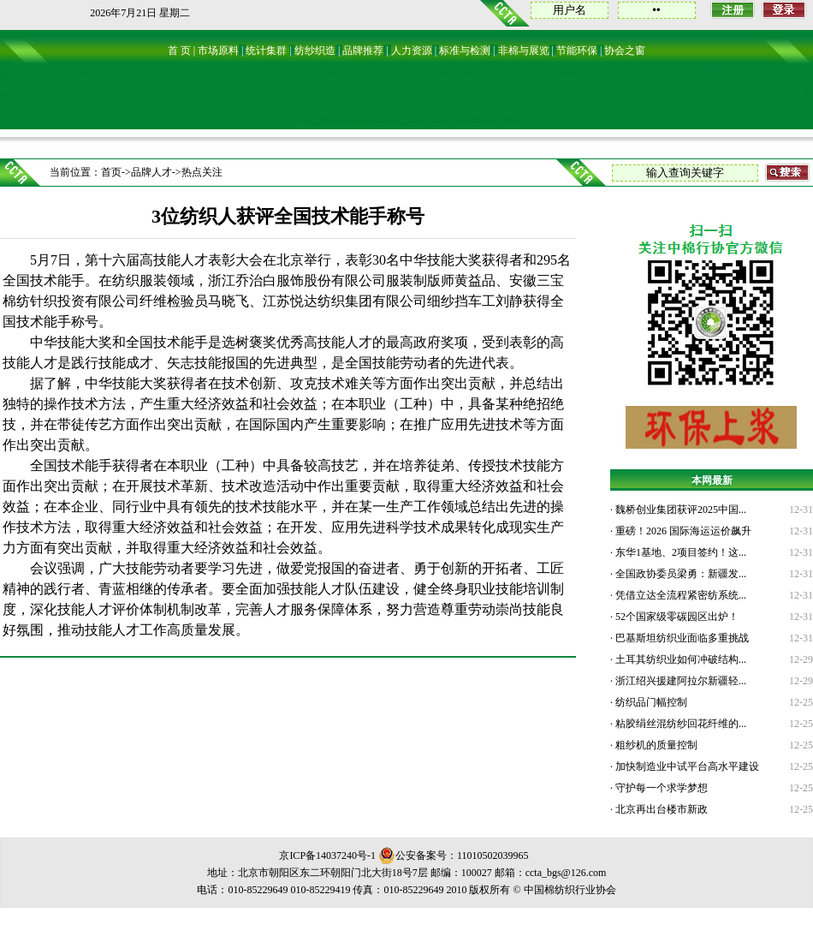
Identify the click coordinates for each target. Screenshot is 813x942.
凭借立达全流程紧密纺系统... (679, 595)
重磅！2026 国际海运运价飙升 (682, 531)
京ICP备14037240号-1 (327, 856)
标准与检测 (464, 51)
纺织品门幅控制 (650, 702)
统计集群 (266, 51)
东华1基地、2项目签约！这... (679, 552)
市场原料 (218, 51)
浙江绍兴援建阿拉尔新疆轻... (679, 681)
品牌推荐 (362, 51)
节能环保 (576, 51)
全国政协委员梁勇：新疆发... (679, 574)
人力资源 (411, 51)
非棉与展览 (523, 51)
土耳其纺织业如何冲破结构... (679, 659)
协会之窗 (624, 51)
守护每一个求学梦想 (660, 788)
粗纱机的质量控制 (655, 745)
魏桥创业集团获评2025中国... (679, 510)
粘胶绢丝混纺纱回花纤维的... (679, 724)
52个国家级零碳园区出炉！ (676, 617)
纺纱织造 (314, 51)
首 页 (179, 51)
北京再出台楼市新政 (660, 809)
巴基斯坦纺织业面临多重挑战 (681, 638)
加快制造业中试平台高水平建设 (686, 766)
